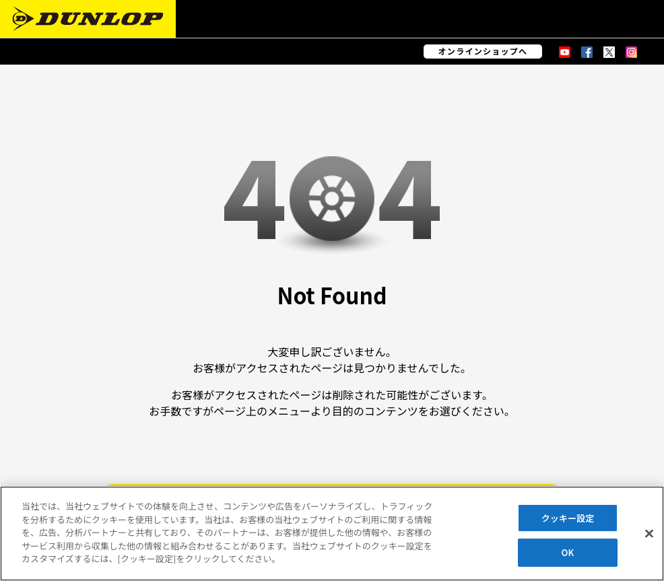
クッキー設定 (568, 518)
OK (568, 552)
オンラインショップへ (483, 51)
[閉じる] (649, 533)
